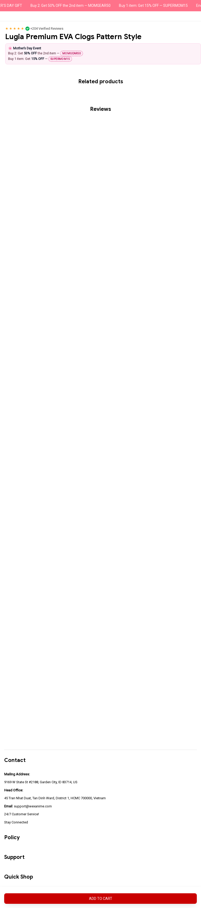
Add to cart (100, 898)
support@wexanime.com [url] (33, 806)
